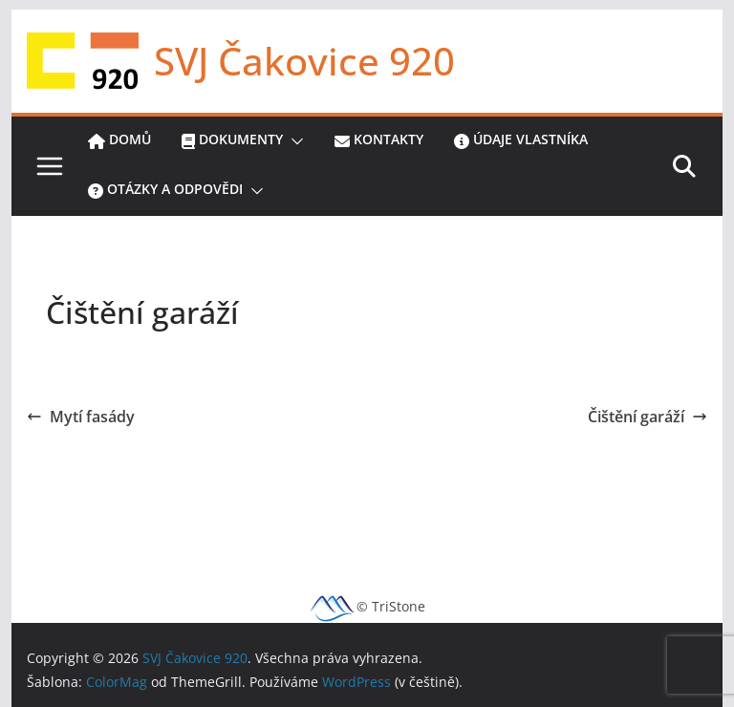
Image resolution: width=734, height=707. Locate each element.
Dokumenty (232, 141)
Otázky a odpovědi (165, 191)
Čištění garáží (647, 416)
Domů (119, 141)
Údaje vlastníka (521, 141)
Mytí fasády (81, 416)
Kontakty (379, 141)
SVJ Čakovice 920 (304, 60)
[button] (293, 141)
